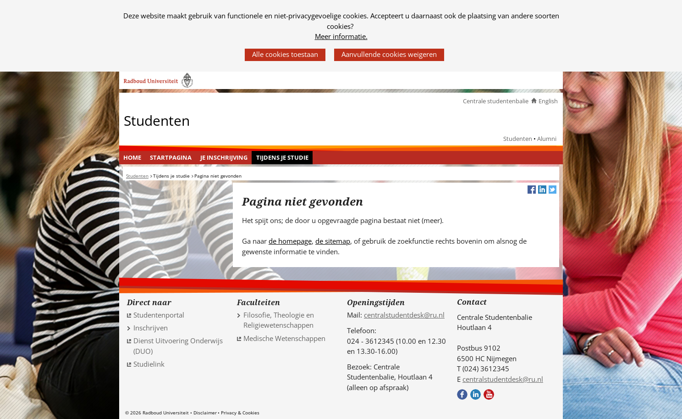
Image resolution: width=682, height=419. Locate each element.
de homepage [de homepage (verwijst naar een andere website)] (290, 241)
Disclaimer (205, 412)
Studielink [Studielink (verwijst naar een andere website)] (149, 364)
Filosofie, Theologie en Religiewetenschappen (278, 320)
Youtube (489, 394)
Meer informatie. (341, 36)
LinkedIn (475, 394)
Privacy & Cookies (240, 412)
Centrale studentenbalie (495, 101)
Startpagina (171, 157)
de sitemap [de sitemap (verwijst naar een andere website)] (332, 241)
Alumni (546, 138)
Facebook (462, 394)
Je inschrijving (224, 157)
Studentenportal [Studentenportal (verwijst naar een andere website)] (158, 314)
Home (132, 157)
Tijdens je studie (282, 157)
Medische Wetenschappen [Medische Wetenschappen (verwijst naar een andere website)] (284, 338)
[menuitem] (132, 158)
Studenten (157, 120)
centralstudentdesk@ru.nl (404, 314)
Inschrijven (150, 327)
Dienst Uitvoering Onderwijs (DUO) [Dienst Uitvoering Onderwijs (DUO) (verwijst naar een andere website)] (178, 346)
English (548, 101)
